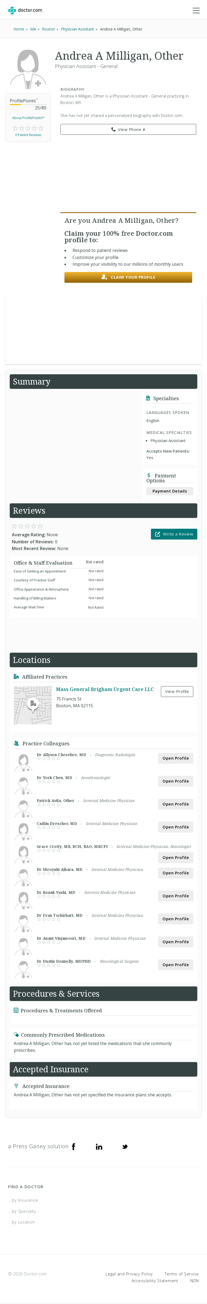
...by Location (21, 1222)
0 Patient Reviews (28, 135)
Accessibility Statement (155, 1281)
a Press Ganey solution (38, 1146)
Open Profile (176, 758)
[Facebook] (73, 1147)
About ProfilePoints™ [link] (28, 118)
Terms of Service (182, 1274)
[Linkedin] (99, 1147)
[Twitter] (125, 1147)
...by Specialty (22, 1211)
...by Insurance (23, 1200)
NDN (194, 1281)
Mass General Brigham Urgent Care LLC (105, 689)
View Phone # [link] (128, 129)
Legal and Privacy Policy (129, 1274)
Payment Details (170, 491)
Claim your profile (128, 277)
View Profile (177, 692)
